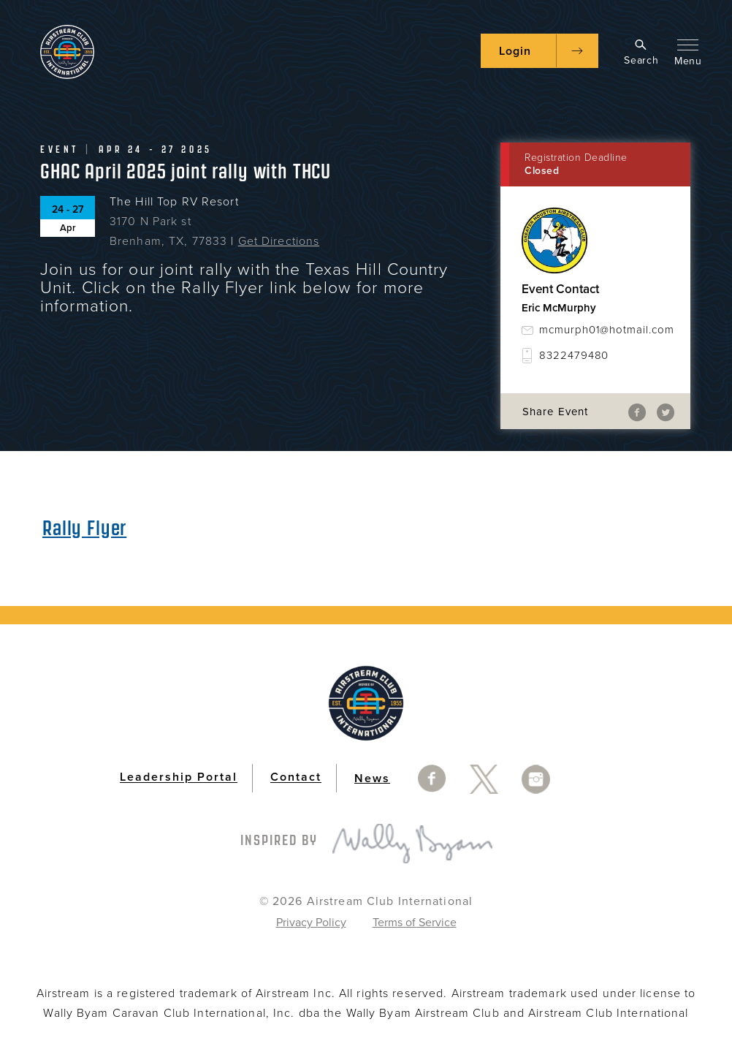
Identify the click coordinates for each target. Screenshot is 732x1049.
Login (515, 51)
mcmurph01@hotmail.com (604, 329)
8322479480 (574, 355)
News (372, 778)
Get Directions (279, 241)
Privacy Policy (311, 922)
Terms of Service (415, 922)
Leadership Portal (178, 777)
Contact (295, 777)
